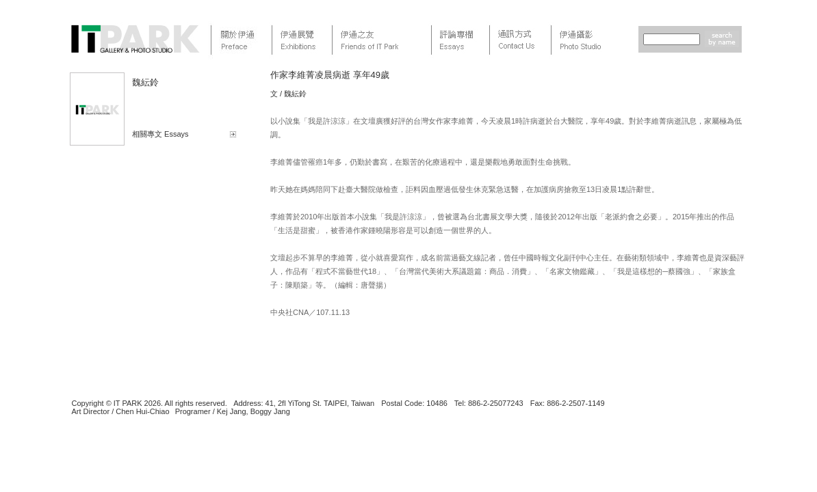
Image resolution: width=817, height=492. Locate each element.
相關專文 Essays (160, 134)
